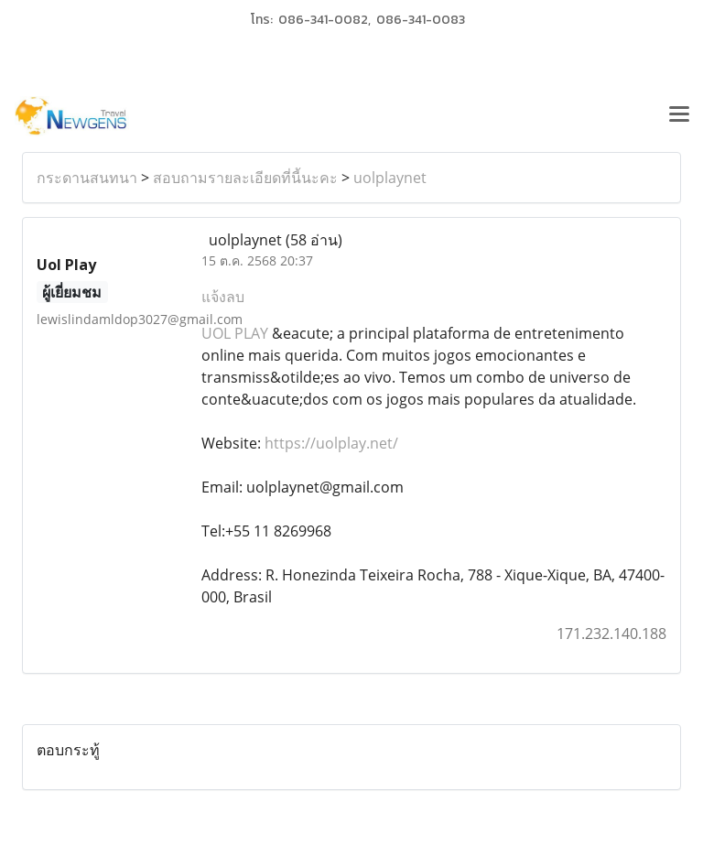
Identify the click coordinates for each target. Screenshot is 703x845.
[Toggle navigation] (679, 116)
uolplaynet (390, 178)
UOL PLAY (234, 333)
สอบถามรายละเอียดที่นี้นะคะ (245, 178)
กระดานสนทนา (87, 178)
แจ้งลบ (222, 297)
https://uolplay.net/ (331, 443)
